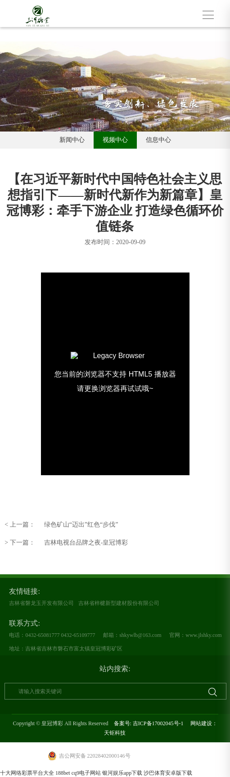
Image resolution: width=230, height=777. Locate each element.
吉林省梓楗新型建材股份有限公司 (118, 603)
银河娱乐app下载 (122, 773)
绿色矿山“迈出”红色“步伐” (61, 525)
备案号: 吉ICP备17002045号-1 (149, 723)
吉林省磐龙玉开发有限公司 (41, 603)
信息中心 (158, 139)
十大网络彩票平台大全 (27, 773)
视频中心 (115, 139)
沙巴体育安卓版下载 (168, 773)
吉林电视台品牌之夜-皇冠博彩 (66, 543)
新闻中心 (72, 139)
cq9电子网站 (86, 773)
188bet (62, 773)
